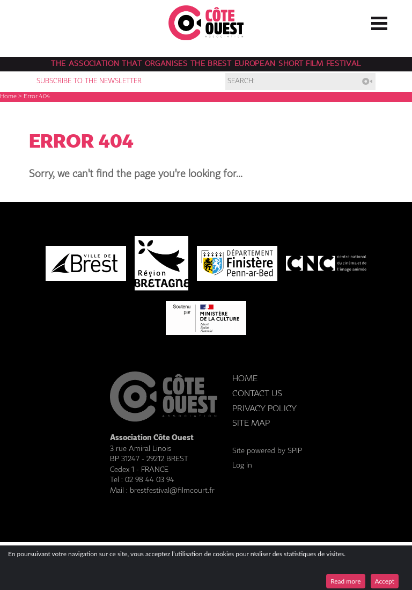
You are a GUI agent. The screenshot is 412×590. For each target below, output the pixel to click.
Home (8, 96)
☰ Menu (379, 21)
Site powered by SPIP (267, 451)
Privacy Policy (264, 408)
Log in (242, 465)
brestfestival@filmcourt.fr (172, 490)
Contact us (257, 393)
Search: (241, 81)
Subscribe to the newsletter (89, 81)
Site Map (251, 423)
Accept (385, 581)
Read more (345, 581)
